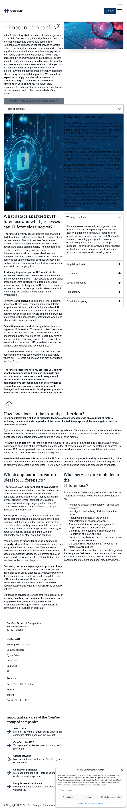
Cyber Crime (14, 655)
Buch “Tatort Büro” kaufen (20, 684)
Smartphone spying (76, 301)
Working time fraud (76, 217)
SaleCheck (12, 666)
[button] (121, 770)
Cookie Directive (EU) (18, 700)
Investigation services (19, 644)
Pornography (73, 292)
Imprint (100, 803)
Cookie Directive (84, 803)
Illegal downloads (75, 264)
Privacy (94, 803)
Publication (13, 660)
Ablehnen (88, 797)
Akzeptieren (68, 797)
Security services (16, 650)
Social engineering (76, 283)
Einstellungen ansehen (111, 797)
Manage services (66, 790)
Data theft (71, 273)
